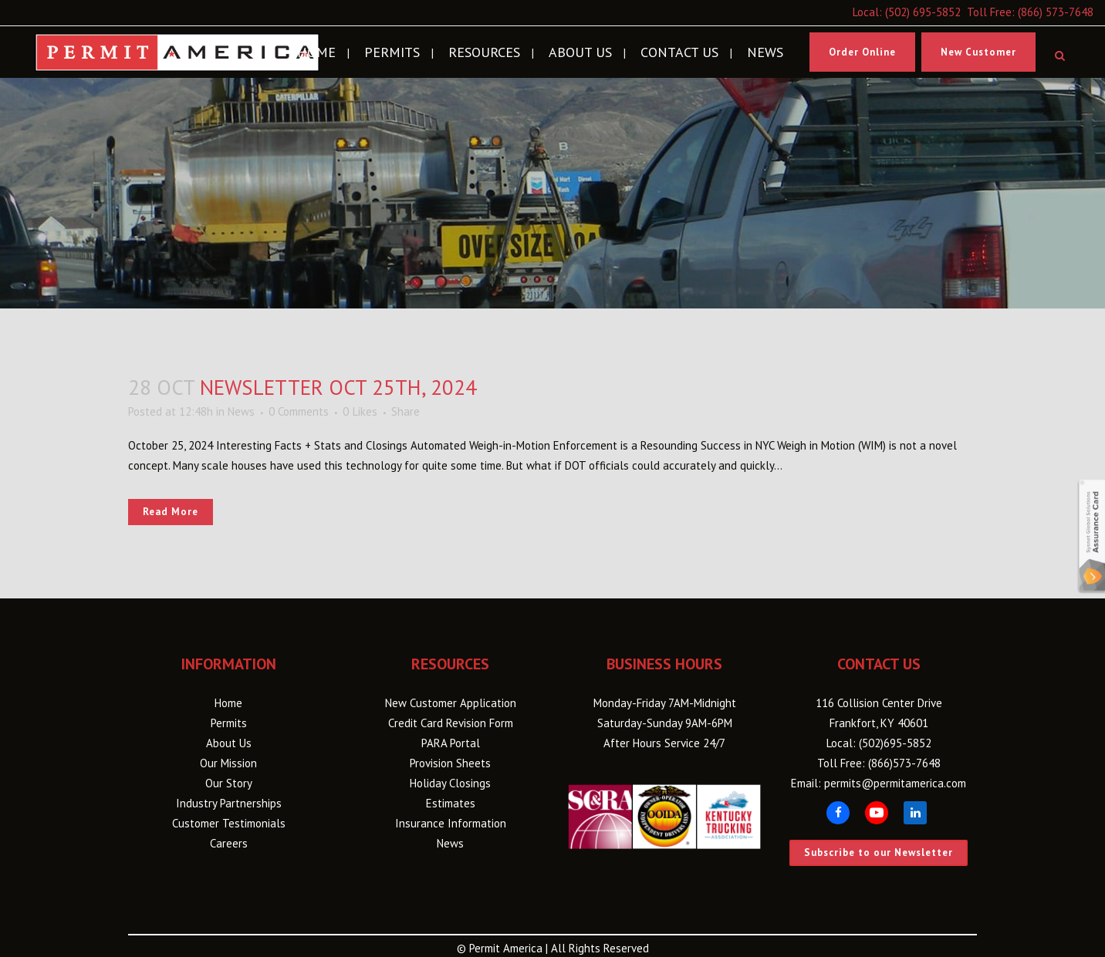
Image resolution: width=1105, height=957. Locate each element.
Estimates (450, 803)
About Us (229, 743)
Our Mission (228, 763)
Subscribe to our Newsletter (878, 852)
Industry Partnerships (229, 803)
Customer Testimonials (229, 823)
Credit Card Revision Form (450, 723)
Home (228, 703)
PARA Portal (450, 743)
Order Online (862, 52)
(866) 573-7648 (1055, 12)
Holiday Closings (450, 783)
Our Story (228, 783)
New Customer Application (450, 703)
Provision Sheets (450, 763)
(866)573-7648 (904, 763)
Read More (170, 511)
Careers (229, 843)
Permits (229, 723)
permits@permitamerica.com (895, 783)
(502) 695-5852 (923, 12)
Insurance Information (450, 823)
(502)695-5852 (895, 743)
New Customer (978, 52)
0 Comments (299, 411)
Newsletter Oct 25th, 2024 (338, 387)
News (241, 411)
